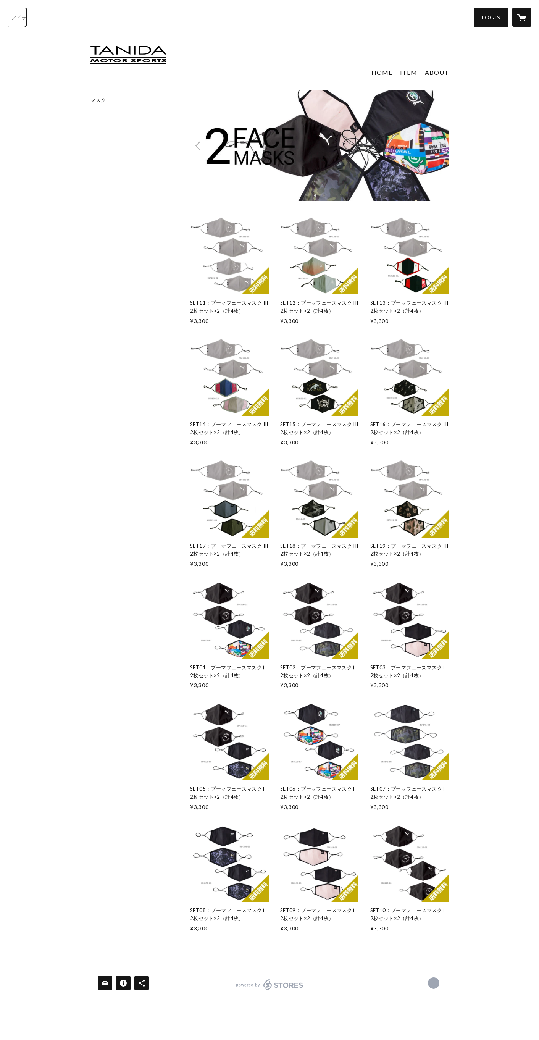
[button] (491, 17)
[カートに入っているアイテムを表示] (521, 17)
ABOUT (437, 72)
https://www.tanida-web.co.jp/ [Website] (433, 983)
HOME (381, 72)
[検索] (17, 17)
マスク (98, 100)
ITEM (408, 72)
